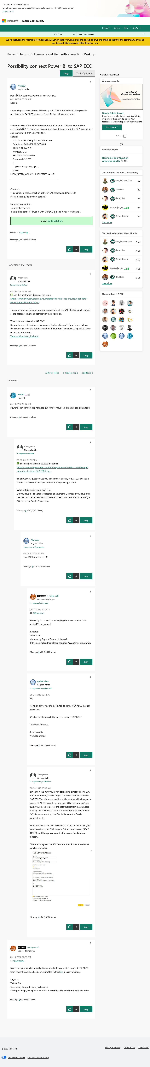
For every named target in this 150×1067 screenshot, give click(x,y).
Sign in (117, 28)
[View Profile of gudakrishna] (42, 681)
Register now (91, 42)
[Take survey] (112, 127)
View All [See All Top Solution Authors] (107, 222)
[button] (66, 73)
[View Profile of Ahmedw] (22, 85)
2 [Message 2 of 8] (19, 999)
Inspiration (63, 20)
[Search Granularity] (64, 34)
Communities (88, 20)
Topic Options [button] (83, 73)
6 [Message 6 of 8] (38, 652)
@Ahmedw (38, 612)
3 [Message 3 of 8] (19, 417)
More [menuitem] (111, 20)
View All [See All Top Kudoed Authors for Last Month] (107, 283)
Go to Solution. (55, 220)
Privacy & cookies (112, 1047)
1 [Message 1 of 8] (19, 239)
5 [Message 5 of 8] (32, 566)
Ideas (75, 20)
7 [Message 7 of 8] (38, 745)
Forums (51, 20)
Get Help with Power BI (64, 54)
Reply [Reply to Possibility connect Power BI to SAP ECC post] (85, 249)
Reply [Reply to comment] (85, 355)
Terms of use (129, 1047)
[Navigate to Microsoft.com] (10, 20)
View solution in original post (24, 336)
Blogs (101, 20)
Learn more (8, 11)
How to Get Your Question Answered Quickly (115, 159)
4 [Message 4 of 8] (19, 345)
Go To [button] (135, 28)
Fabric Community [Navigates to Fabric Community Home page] (33, 20)
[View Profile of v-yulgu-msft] (52, 595)
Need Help (23, 233)
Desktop (89, 54)
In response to (18, 285)
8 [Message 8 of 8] (38, 917)
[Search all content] (111, 34)
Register (105, 28)
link (61, 971)
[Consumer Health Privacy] (38, 1057)
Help (126, 28)
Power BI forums (18, 54)
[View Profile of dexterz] (21, 394)
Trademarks (143, 1047)
